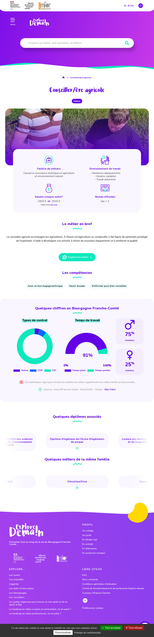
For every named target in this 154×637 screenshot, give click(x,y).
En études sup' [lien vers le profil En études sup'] (89, 539)
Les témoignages (18, 593)
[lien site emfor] (44, 5)
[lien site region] (29, 5)
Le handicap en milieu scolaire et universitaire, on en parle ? (40, 609)
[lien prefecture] (15, 5)
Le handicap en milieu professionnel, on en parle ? (35, 613)
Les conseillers (17, 597)
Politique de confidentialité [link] (87, 632)
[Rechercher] (127, 43)
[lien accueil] (64, 77)
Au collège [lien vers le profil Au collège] (87, 530)
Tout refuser (134, 627)
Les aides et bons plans (21, 588)
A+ (132, 5)
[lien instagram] (140, 5)
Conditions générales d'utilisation (99, 584)
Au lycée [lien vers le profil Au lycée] (86, 535)
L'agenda (14, 584)
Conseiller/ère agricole (80, 77)
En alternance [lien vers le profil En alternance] (89, 548)
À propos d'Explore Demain (96, 593)
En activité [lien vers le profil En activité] (87, 544)
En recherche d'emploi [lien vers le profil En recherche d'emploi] (93, 553)
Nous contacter (90, 579)
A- (125, 5)
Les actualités (16, 579)
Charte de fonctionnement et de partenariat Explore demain (113, 588)
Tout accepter (111, 627)
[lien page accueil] (39, 21)
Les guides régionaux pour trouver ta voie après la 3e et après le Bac (38, 603)
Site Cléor (54, 205)
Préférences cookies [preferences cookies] (92, 608)
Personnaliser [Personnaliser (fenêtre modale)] (63, 632)
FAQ (84, 575)
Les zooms (14, 575)
